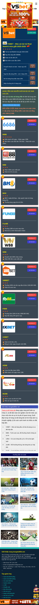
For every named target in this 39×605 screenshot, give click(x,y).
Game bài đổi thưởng (9, 576)
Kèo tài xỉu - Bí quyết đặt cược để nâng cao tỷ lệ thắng (8, 507)
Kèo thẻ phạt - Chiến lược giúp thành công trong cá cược (9, 489)
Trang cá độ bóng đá (8, 410)
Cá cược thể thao (8, 581)
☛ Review (32, 124)
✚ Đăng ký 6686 (13, 15)
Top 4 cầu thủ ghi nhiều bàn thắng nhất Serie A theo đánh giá (28, 473)
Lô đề (4, 585)
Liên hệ (10, 602)
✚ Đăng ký (32, 29)
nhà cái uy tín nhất (8, 595)
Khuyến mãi (6, 587)
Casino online (7, 583)
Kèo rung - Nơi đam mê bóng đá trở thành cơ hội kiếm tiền (27, 489)
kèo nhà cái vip (7, 589)
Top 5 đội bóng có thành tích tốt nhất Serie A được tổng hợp (9, 469)
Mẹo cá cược (7, 599)
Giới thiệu (4, 602)
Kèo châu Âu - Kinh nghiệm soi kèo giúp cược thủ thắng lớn (28, 506)
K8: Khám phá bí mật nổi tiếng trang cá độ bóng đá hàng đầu (28, 544)
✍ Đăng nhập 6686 (24, 15)
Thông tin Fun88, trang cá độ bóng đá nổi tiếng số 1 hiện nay (28, 525)
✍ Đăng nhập (32, 32)
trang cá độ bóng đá (8, 593)
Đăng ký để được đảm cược (11, 105)
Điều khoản (17, 602)
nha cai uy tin (7, 591)
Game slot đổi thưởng (9, 578)
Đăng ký (32, 66)
